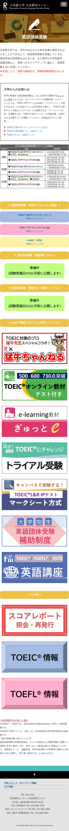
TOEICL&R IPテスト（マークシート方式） (28, 127)
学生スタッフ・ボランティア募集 (20, 783)
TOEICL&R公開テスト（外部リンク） (25, 131)
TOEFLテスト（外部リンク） (21, 135)
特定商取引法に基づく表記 (15, 720)
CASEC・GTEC (34, 242)
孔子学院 (8, 787)
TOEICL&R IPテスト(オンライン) (34, 217)
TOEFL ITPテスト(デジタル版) (34, 229)
